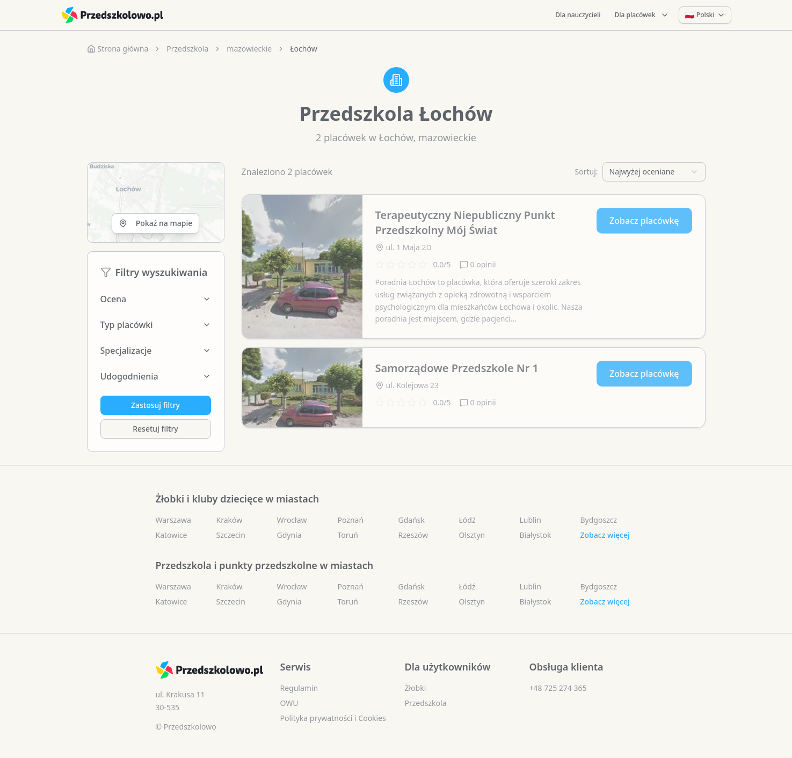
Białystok (535, 535)
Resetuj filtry (155, 429)
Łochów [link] (303, 48)
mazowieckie (249, 48)
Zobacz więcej (605, 535)
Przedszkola (187, 48)
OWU (289, 703)
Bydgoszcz (598, 520)
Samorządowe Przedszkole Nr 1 (457, 368)
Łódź (467, 520)
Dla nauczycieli (577, 14)
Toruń (348, 535)
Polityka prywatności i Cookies (333, 718)
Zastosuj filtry (155, 405)
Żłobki (415, 688)
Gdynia (289, 535)
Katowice (171, 535)
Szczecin (230, 535)
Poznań (351, 520)
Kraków (229, 520)
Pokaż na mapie (155, 223)
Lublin (530, 520)
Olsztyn (472, 535)
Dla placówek (642, 14)
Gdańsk (411, 520)
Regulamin (299, 688)
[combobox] (654, 171)
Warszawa (173, 520)
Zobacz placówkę (644, 221)
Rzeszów (413, 535)
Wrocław (292, 520)
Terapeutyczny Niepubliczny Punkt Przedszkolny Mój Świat (465, 222)
